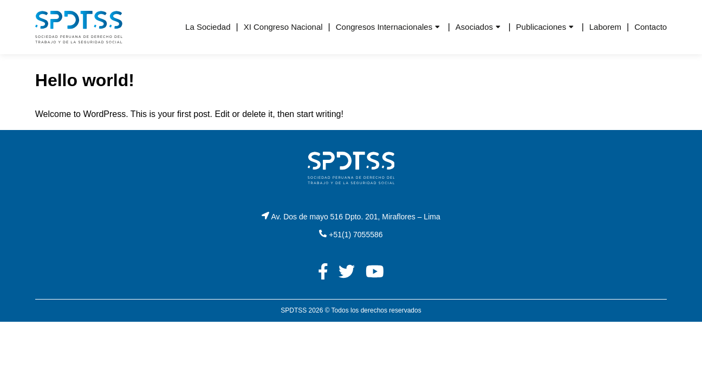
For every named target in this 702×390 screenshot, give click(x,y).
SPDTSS (294, 310)
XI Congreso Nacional (283, 26)
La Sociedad (207, 26)
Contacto (650, 26)
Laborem (605, 26)
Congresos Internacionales (384, 26)
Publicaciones (541, 26)
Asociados (474, 26)
